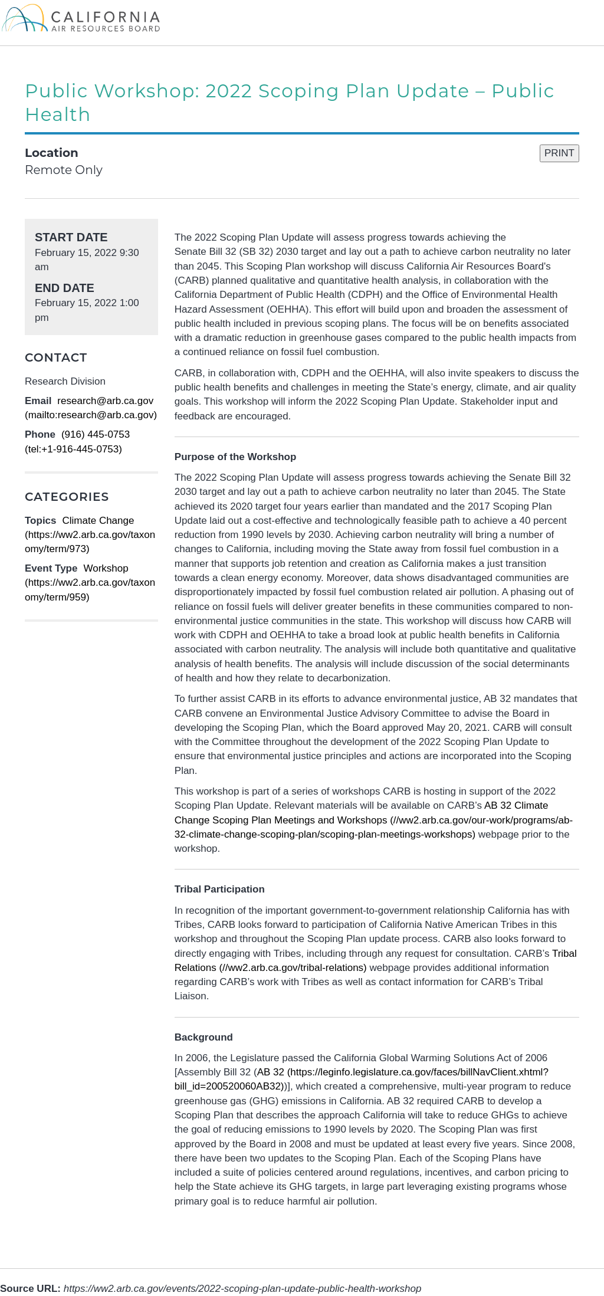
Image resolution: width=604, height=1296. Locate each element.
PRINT (559, 153)
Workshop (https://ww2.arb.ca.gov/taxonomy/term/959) (90, 583)
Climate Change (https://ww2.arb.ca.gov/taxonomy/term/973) (90, 535)
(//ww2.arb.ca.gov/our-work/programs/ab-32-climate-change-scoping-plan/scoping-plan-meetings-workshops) (374, 820)
